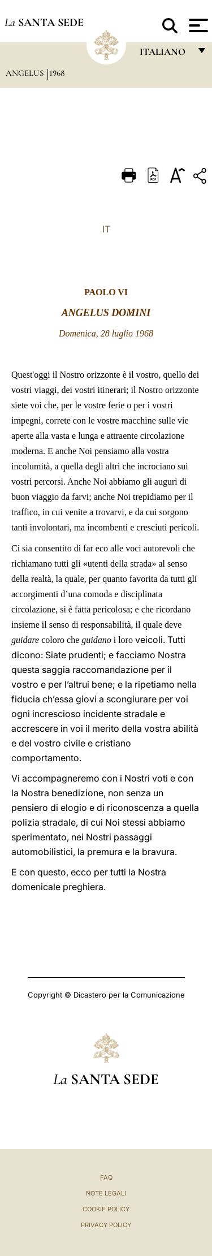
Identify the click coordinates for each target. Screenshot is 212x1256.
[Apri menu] (197, 25)
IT (106, 229)
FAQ (106, 1177)
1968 (56, 73)
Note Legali (106, 1193)
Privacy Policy (106, 1225)
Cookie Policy (106, 1209)
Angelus (26, 73)
